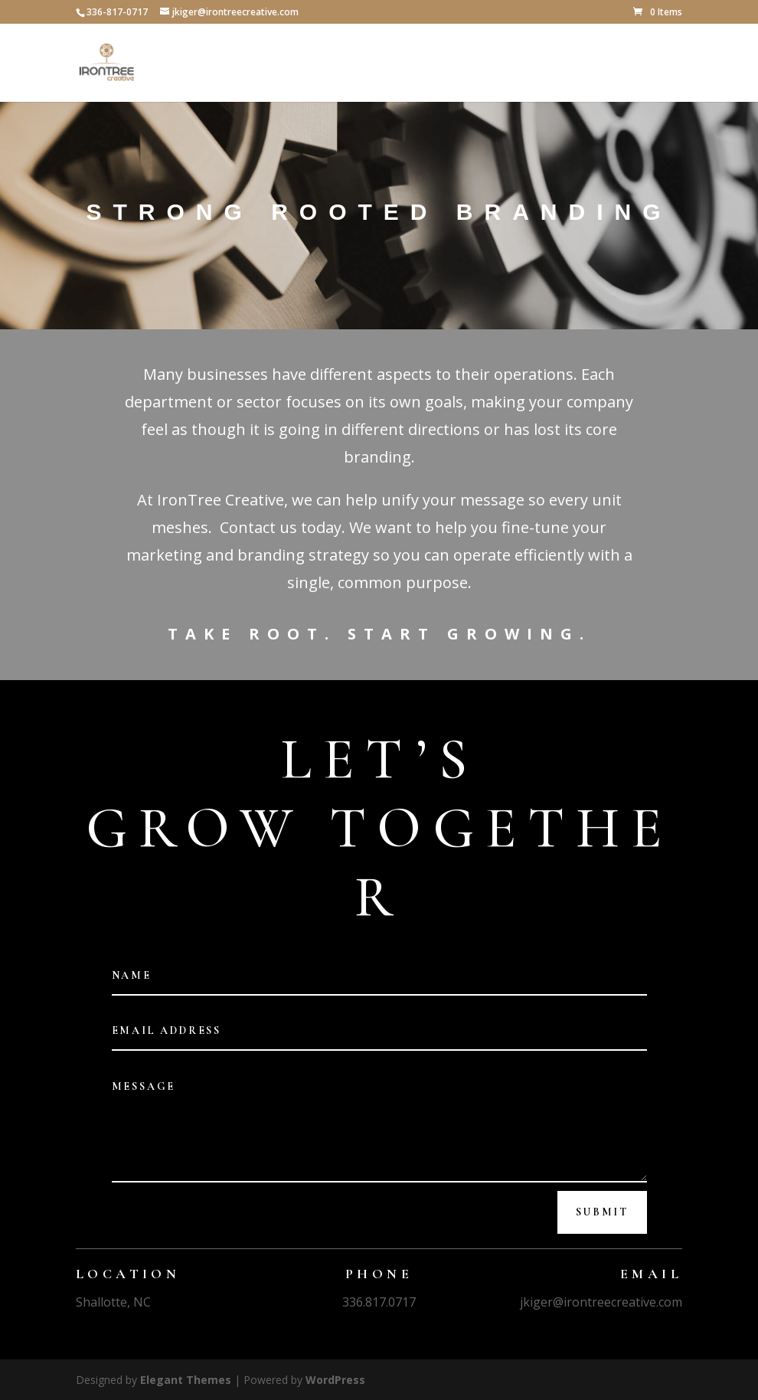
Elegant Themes (185, 1379)
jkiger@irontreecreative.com (601, 1302)
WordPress (335, 1379)
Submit (602, 1211)
